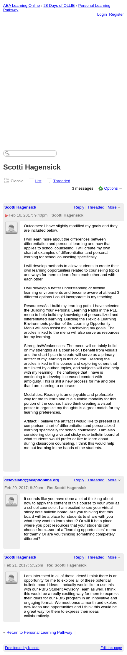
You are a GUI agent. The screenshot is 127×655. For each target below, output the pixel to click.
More (112, 207)
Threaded (61, 181)
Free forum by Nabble (22, 648)
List (38, 181)
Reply (79, 207)
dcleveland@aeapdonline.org (31, 480)
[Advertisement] (63, 77)
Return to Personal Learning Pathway (39, 632)
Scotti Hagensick (20, 207)
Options (111, 188)
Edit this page (111, 648)
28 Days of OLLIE (59, 5)
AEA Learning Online (21, 5)
